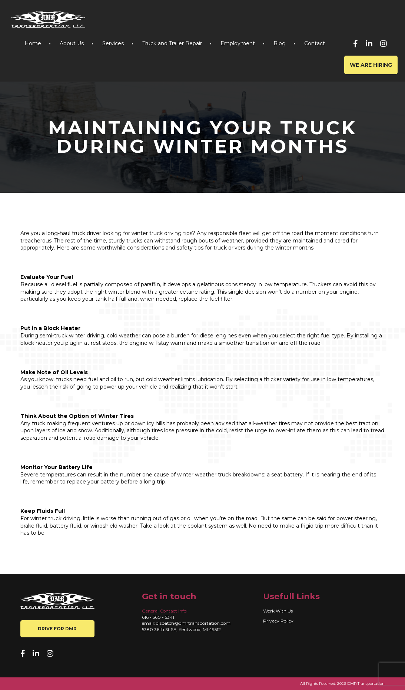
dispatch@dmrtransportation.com (193, 623)
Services (113, 43)
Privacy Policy (278, 621)
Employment (237, 43)
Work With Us (278, 611)
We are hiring (371, 65)
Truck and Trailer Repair (172, 43)
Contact (314, 43)
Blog (279, 43)
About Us (72, 43)
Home (32, 43)
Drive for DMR (57, 628)
